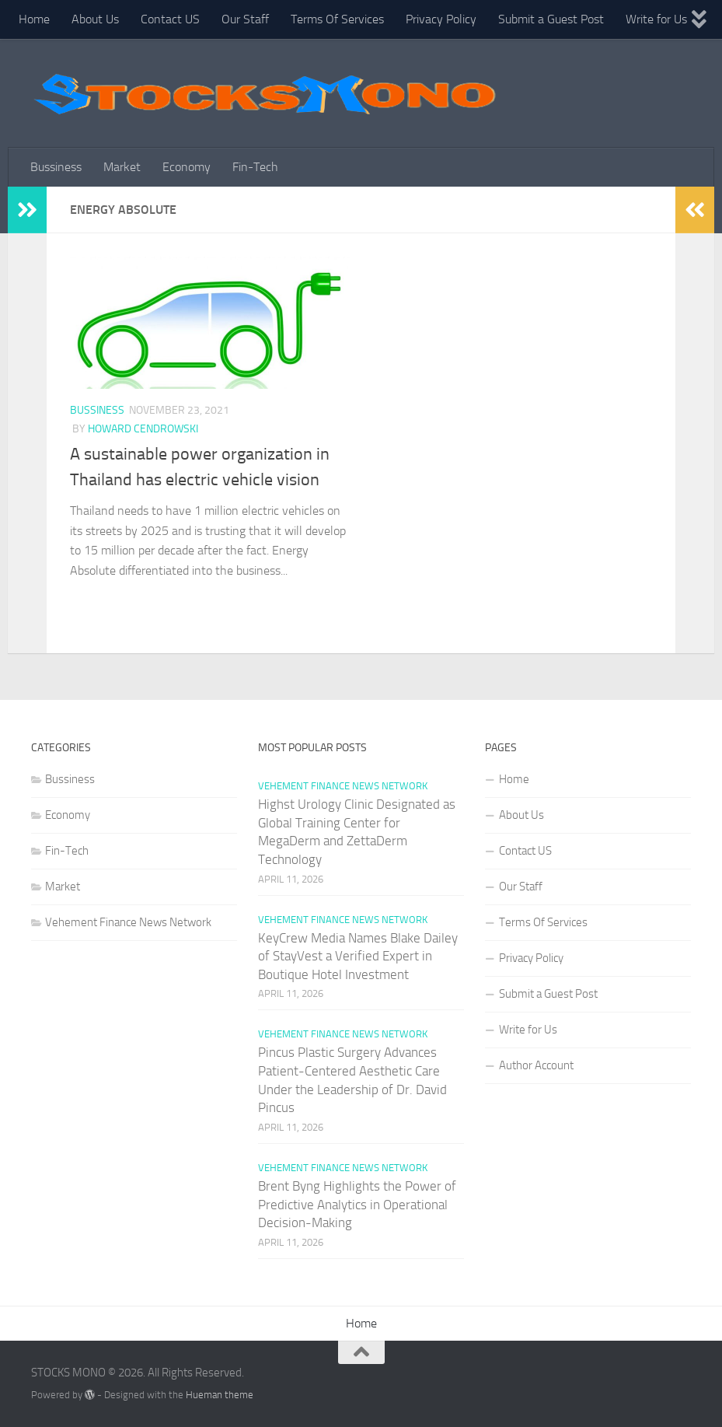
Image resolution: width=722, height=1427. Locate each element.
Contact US (170, 19)
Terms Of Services (337, 19)
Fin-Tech (255, 166)
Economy (186, 166)
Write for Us (656, 19)
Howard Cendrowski (143, 428)
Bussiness (56, 166)
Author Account (536, 1065)
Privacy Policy (441, 19)
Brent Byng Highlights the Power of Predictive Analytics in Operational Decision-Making (357, 1204)
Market (122, 166)
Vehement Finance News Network (128, 922)
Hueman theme (219, 1395)
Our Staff (245, 19)
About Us (95, 19)
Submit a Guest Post (551, 19)
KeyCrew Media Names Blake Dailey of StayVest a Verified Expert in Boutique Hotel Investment (358, 956)
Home (34, 19)
